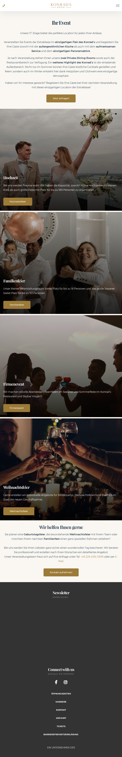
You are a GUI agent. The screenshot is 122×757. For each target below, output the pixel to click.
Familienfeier (17, 304)
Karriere (61, 702)
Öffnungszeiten (61, 693)
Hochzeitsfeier (18, 201)
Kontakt (61, 710)
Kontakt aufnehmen (61, 572)
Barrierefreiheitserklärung (61, 734)
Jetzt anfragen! (61, 98)
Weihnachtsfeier (19, 511)
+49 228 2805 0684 (5, 7)
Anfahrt (61, 718)
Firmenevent (17, 408)
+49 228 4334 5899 (92, 556)
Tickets (61, 726)
